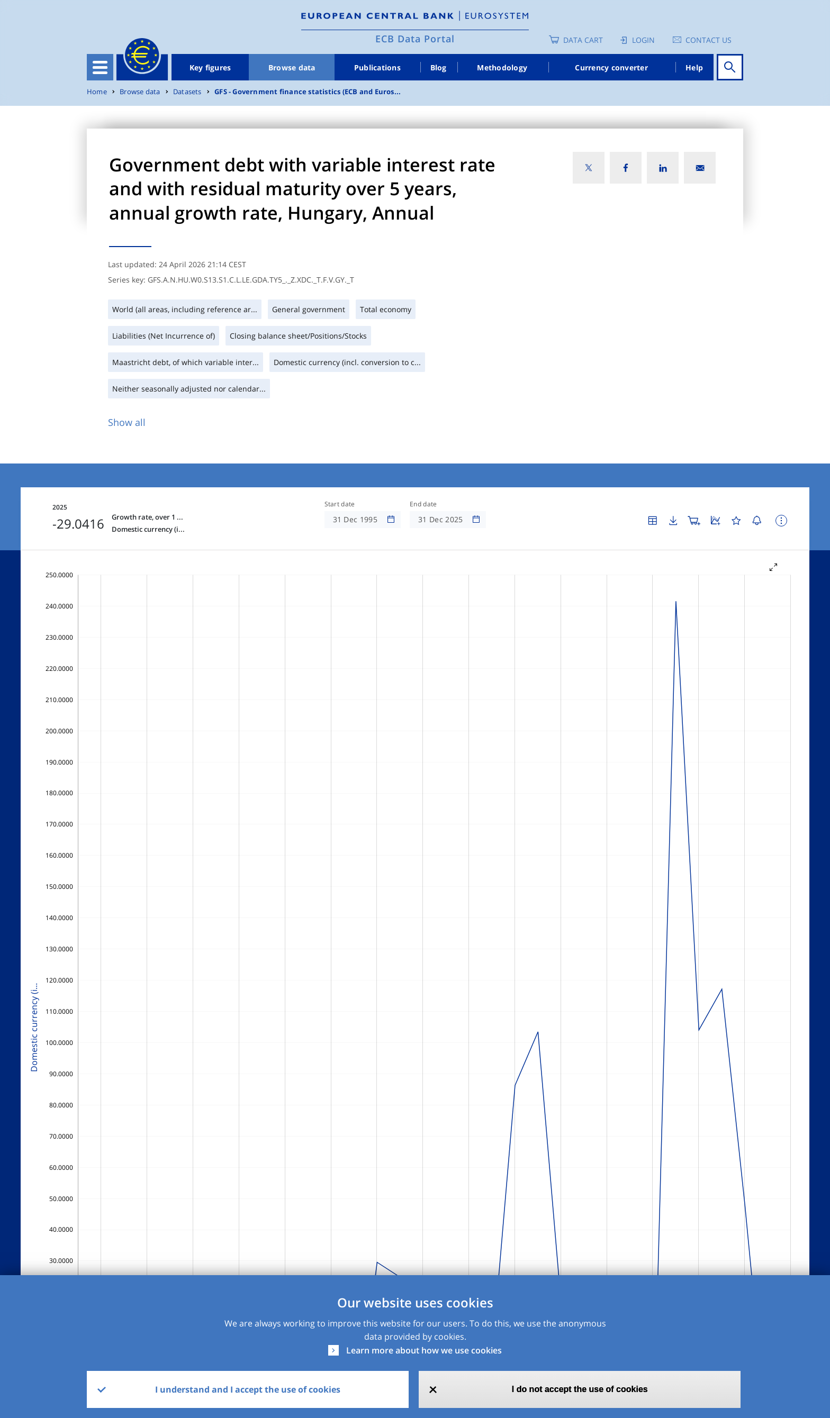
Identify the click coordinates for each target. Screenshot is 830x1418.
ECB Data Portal (415, 38)
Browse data (291, 67)
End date (423, 504)
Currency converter (611, 67)
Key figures (210, 67)
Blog (438, 67)
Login (643, 40)
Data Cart (583, 40)
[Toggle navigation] (100, 67)
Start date (339, 504)
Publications (377, 67)
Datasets (187, 91)
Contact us (708, 40)
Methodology (502, 67)
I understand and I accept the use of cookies (247, 1389)
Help (694, 67)
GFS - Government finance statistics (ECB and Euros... (307, 91)
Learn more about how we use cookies (424, 1350)
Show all (127, 422)
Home (97, 91)
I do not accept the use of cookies (580, 1389)
